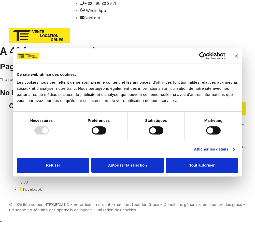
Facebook (30, 189)
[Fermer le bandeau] (236, 56)
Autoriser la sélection (127, 165)
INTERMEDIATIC (56, 204)
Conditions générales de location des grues (203, 204)
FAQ (203, 186)
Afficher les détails (211, 149)
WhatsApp (93, 10)
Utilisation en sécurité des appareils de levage (50, 210)
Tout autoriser (202, 165)
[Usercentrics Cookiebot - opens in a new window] (203, 56)
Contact (90, 17)
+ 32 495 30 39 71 (98, 3)
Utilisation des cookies (116, 210)
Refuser (53, 165)
